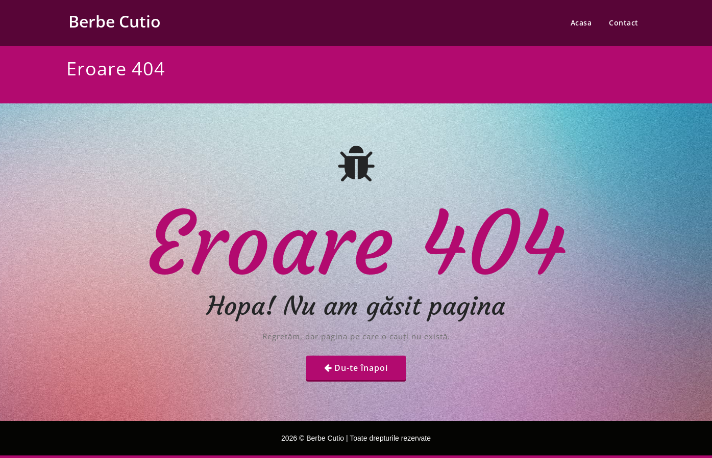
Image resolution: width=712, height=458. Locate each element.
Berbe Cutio (114, 21)
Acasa (581, 23)
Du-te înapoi (361, 367)
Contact (624, 23)
